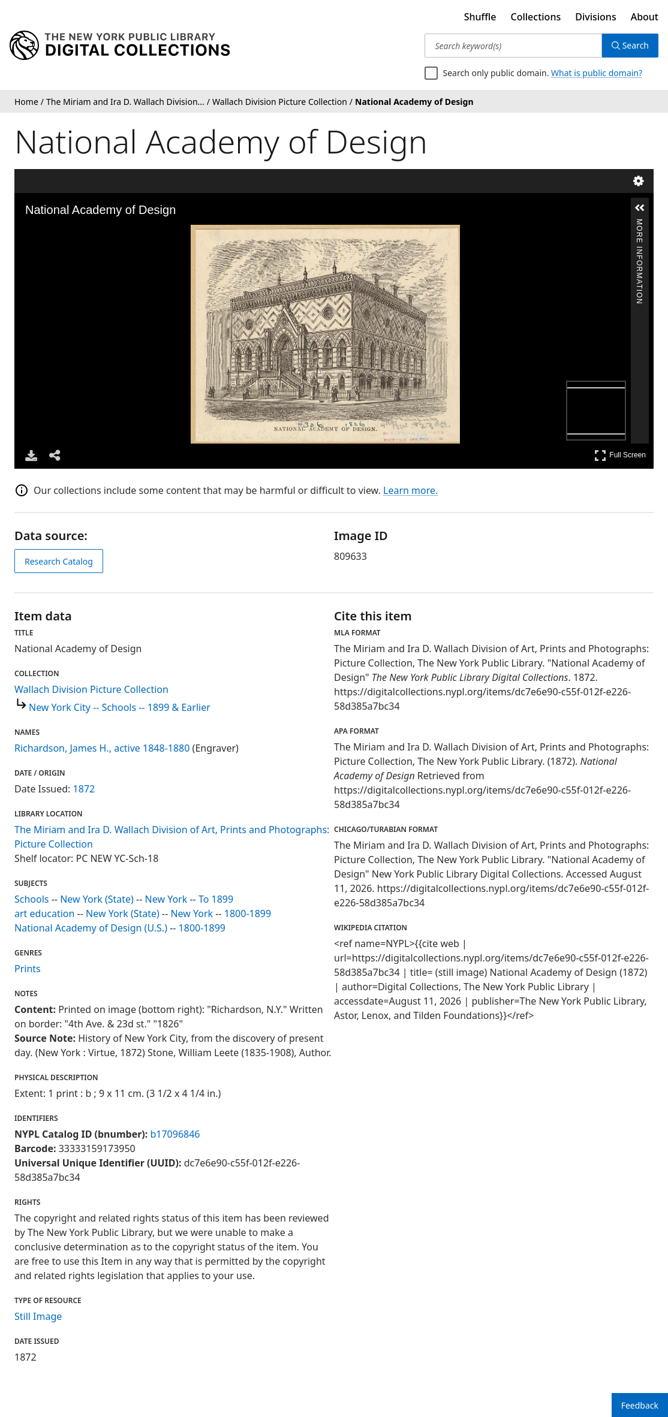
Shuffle (480, 16)
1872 (84, 788)
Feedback (639, 1405)
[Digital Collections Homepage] (120, 46)
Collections (536, 16)
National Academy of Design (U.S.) (90, 927)
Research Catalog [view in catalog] (59, 561)
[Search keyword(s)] (513, 46)
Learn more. (410, 490)
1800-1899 (247, 913)
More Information (639, 224)
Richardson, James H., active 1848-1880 (101, 748)
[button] (640, 208)
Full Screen (620, 455)
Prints (27, 968)
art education (44, 913)
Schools (31, 899)
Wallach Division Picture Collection (91, 689)
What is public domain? (596, 73)
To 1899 (215, 899)
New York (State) (97, 899)
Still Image (38, 1316)
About (644, 16)
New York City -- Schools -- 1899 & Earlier (119, 707)
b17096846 (175, 1134)
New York (166, 899)
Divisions (595, 16)
